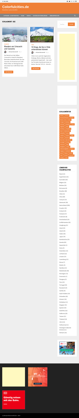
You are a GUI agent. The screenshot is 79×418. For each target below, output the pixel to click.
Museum (62, 137)
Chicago (62, 122)
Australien (62, 180)
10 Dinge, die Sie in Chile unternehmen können (40, 48)
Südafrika (62, 310)
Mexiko (61, 265)
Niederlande (62, 271)
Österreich (62, 276)
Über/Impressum (54, 15)
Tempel (70, 153)
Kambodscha (67, 131)
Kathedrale (62, 133)
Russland (62, 288)
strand (61, 153)
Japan (61, 236)
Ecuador (6, 44)
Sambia (61, 291)
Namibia (61, 268)
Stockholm (68, 151)
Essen (73, 124)
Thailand (61, 319)
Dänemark (62, 202)
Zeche (66, 157)
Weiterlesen (8, 72)
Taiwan (61, 316)
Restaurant (62, 144)
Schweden (62, 296)
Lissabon (62, 135)
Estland (61, 211)
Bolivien (61, 185)
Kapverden (62, 245)
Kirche (67, 133)
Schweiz (61, 299)
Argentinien (62, 177)
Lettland (61, 254)
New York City (68, 140)
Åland (61, 174)
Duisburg (62, 124)
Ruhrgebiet (62, 146)
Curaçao (61, 199)
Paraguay (62, 279)
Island (61, 131)
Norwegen (62, 142)
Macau (61, 262)
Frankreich (62, 217)
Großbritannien (63, 222)
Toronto (66, 155)
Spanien (61, 308)
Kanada (61, 242)
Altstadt (61, 115)
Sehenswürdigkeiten (64, 148)
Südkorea (62, 313)
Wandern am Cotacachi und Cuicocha (13, 47)
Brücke (61, 120)
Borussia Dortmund (64, 117)
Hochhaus (62, 128)
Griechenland (63, 219)
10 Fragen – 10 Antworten (11, 15)
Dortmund (67, 122)
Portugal (68, 142)
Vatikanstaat (63, 325)
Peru (60, 282)
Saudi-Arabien (63, 293)
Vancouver (71, 155)
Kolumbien (62, 251)
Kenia (61, 248)
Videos (29, 15)
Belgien (61, 182)
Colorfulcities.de (15, 7)
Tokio (61, 155)
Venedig (61, 157)
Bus (65, 120)
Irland (61, 228)
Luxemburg (62, 259)
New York (62, 140)
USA (60, 322)
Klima (22, 15)
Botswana (62, 188)
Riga (67, 144)
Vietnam (61, 333)
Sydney (66, 153)
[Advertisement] (67, 57)
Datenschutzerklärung (40, 15)
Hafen (67, 126)
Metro (72, 135)
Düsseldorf (67, 124)
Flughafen (62, 126)
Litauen (61, 256)
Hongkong (68, 128)
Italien (61, 234)
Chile (32, 44)
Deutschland (63, 205)
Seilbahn (72, 148)
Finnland (61, 214)
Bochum (67, 115)
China (60, 197)
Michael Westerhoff (13, 51)
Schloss (68, 146)
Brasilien (72, 117)
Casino (69, 120)
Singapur (62, 151)
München (67, 137)
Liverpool (67, 135)
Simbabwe (62, 302)
